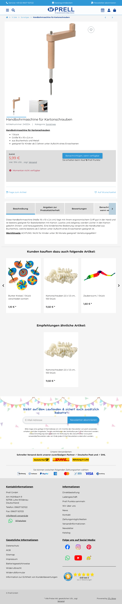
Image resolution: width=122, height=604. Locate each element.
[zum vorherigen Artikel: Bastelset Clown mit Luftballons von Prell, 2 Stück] (105, 17)
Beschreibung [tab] (20, 208)
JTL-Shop (112, 598)
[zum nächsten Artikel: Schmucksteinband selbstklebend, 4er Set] (112, 17)
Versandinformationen (73, 523)
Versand (33, 162)
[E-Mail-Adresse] (45, 420)
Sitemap (10, 554)
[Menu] (7, 10)
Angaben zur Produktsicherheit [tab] (50, 209)
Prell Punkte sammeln (73, 501)
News (65, 510)
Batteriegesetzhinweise (18, 563)
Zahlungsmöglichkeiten (74, 519)
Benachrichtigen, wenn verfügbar (82, 155)
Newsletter (67, 528)
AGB (8, 550)
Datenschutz (12, 545)
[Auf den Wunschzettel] (91, 30)
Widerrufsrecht (14, 568)
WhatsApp (20, 520)
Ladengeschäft (69, 497)
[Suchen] (13, 10)
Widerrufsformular (15, 572)
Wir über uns (69, 506)
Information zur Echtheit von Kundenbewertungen (31, 577)
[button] (109, 10)
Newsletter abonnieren (83, 420)
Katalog (66, 532)
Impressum (12, 559)
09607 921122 (20, 507)
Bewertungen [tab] (79, 208)
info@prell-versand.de (17, 515)
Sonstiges (51, 124)
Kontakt (66, 515)
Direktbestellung (71, 492)
